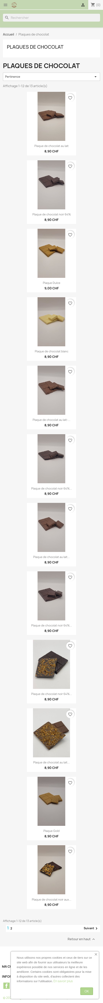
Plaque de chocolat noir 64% (51, 214)
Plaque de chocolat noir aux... (51, 899)
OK (87, 991)
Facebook (6, 986)
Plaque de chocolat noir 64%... (51, 488)
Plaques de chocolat (35, 47)
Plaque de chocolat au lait (51, 146)
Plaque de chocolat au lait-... (51, 420)
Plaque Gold (51, 831)
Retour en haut (82, 939)
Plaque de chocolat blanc (51, 351)
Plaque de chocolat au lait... (51, 557)
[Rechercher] (51, 18)
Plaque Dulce (51, 283)
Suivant (91, 928)
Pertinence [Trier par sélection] (51, 76)
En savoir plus (63, 981)
